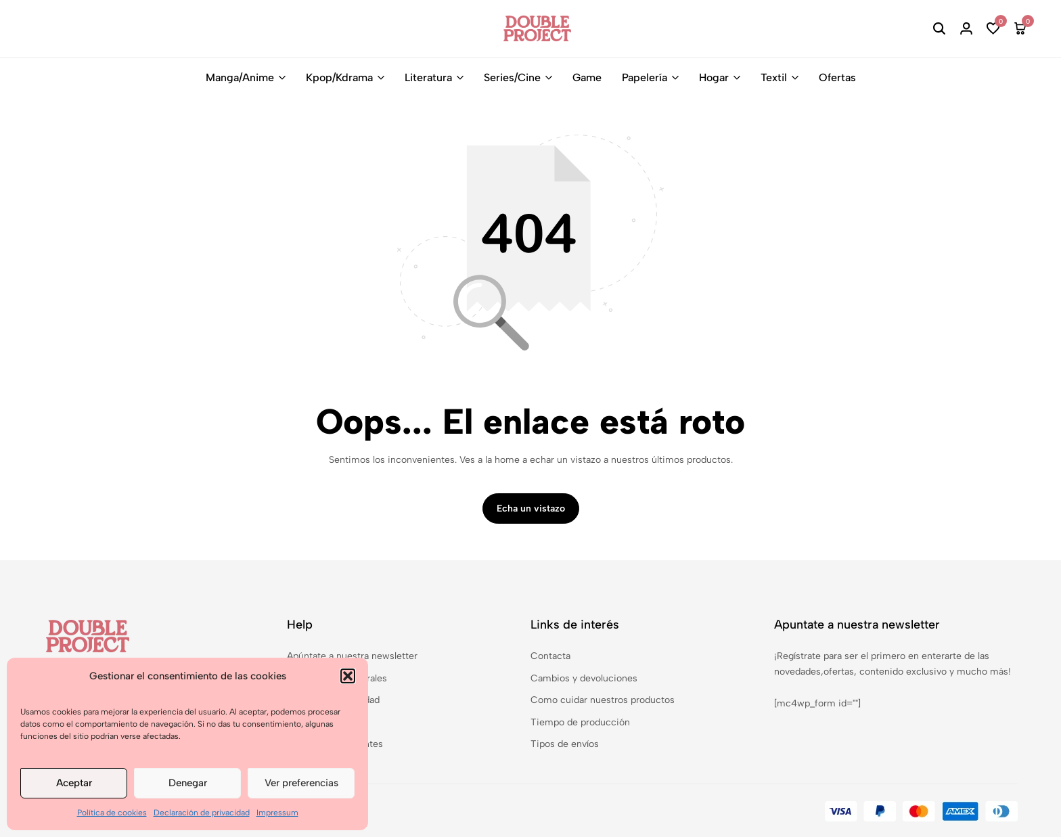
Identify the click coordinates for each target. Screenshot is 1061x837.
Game (587, 77)
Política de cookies (112, 812)
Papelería (644, 77)
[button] (348, 676)
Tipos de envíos (564, 744)
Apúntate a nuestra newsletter (352, 656)
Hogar (714, 77)
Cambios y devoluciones (583, 678)
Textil (774, 77)
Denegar (187, 783)
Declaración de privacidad (202, 812)
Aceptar (74, 783)
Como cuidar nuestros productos (602, 700)
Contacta (550, 656)
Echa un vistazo (531, 508)
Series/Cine (512, 77)
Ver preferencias (301, 783)
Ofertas (837, 77)
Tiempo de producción (580, 722)
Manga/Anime (240, 77)
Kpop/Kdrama (339, 77)
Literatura (428, 77)
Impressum (277, 812)
